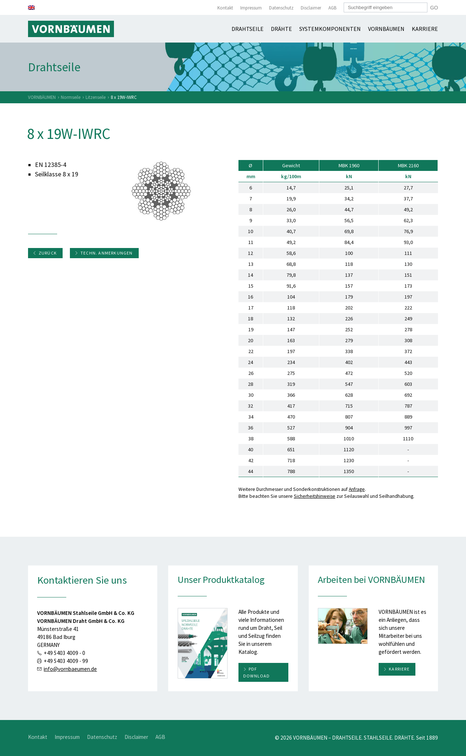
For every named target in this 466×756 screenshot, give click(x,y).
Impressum (251, 8)
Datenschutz (281, 8)
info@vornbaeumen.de (70, 668)
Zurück (45, 253)
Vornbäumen (386, 28)
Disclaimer (311, 8)
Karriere (425, 28)
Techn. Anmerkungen (104, 253)
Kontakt (225, 8)
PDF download (256, 672)
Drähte (281, 28)
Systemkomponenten (330, 28)
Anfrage (357, 489)
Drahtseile (248, 28)
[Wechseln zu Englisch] (31, 7)
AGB (332, 8)
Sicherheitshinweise (314, 496)
